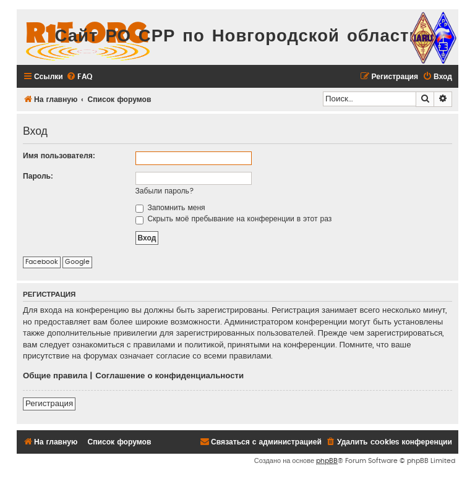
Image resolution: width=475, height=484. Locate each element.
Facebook (41, 261)
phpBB (327, 460)
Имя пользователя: (59, 155)
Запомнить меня (170, 207)
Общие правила (55, 375)
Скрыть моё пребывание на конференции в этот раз (233, 219)
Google (77, 261)
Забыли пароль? (164, 191)
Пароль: (38, 176)
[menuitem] (79, 77)
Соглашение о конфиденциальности (169, 375)
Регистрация (49, 403)
